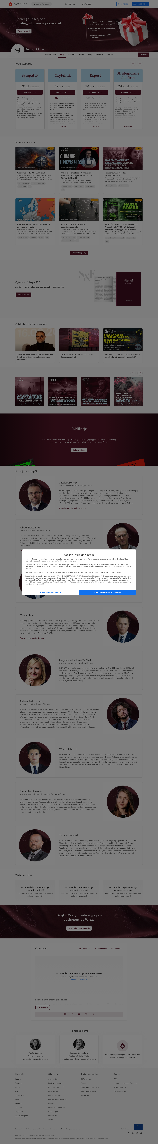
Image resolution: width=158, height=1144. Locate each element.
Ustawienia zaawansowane (50, 592)
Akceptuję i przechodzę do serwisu (107, 592)
